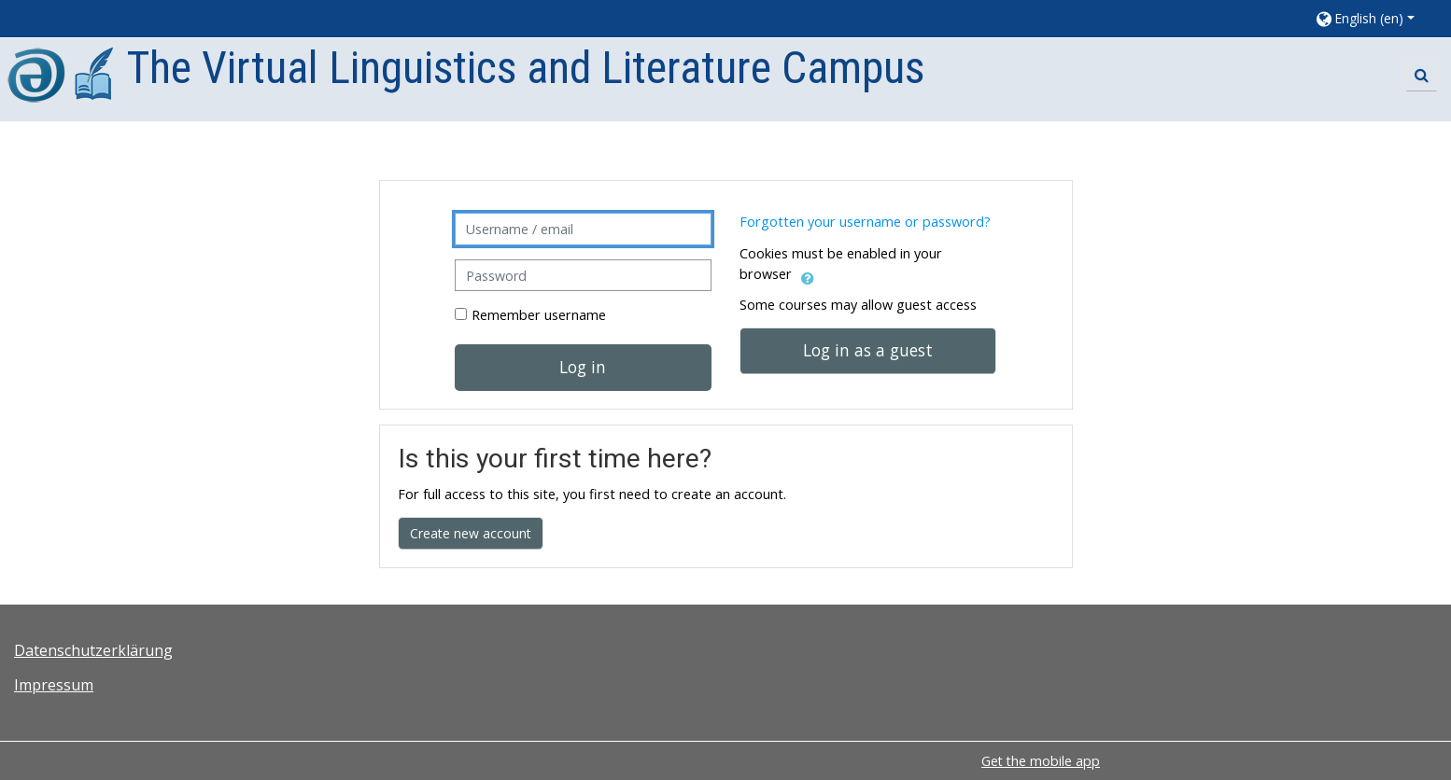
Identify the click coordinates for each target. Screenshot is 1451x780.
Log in (582, 366)
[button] (1374, 18)
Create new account (470, 533)
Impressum (53, 685)
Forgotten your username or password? (865, 221)
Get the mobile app (1040, 761)
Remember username (539, 315)
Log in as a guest (868, 350)
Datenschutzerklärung (93, 650)
